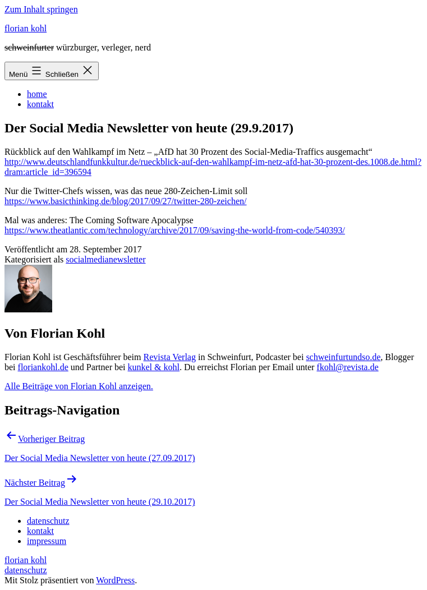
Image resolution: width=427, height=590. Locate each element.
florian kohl (25, 28)
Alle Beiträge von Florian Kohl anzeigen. (78, 386)
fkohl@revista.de (347, 367)
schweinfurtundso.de (343, 357)
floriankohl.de (43, 367)
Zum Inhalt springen (41, 9)
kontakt (40, 104)
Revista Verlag (170, 357)
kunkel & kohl (154, 367)
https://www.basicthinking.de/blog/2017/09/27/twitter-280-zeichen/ (125, 201)
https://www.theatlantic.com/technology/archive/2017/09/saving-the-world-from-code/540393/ (174, 230)
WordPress (115, 580)
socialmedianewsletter (105, 259)
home (37, 94)
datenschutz (25, 570)
